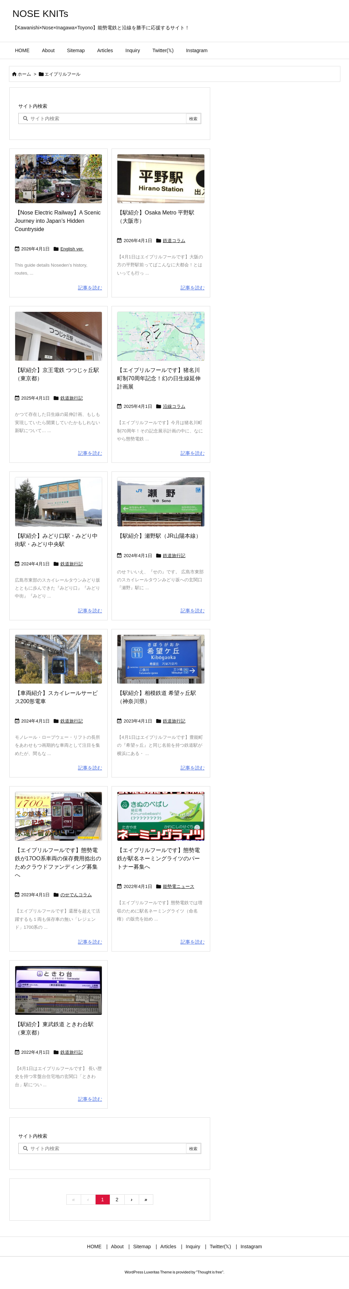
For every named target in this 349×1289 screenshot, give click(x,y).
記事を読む (90, 287)
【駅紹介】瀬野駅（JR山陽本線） (159, 536)
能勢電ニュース (178, 886)
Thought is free (209, 1272)
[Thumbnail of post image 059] (58, 501)
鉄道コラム (174, 240)
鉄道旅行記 (71, 398)
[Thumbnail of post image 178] (160, 501)
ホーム (24, 74)
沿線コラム (174, 406)
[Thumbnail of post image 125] (160, 816)
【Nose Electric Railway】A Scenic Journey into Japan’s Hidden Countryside (58, 221)
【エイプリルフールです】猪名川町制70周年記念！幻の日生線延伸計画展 (159, 378)
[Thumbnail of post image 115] (58, 816)
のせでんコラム (76, 894)
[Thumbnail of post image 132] (58, 178)
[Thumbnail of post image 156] (160, 336)
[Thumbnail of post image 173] (58, 659)
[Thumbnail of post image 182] (160, 178)
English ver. (72, 248)
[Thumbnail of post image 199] (58, 336)
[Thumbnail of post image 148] (160, 659)
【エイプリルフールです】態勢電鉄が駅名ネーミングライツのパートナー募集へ (158, 858)
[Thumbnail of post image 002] (58, 990)
